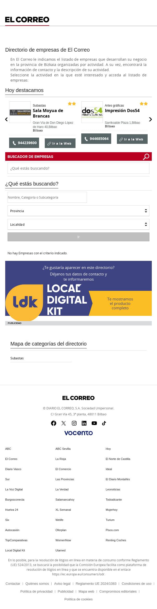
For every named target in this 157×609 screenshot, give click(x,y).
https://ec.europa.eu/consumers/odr (78, 574)
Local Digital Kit (15, 550)
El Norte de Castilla (118, 458)
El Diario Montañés (118, 479)
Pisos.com (112, 530)
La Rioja (60, 458)
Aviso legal (62, 584)
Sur (7, 479)
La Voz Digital (14, 489)
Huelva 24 (11, 509)
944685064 (96, 138)
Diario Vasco (13, 469)
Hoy (108, 448)
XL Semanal (63, 509)
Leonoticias (113, 489)
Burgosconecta (14, 499)
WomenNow (63, 540)
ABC (8, 448)
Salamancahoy (64, 499)
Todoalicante (114, 499)
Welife (59, 519)
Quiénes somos (37, 584)
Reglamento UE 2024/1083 (96, 584)
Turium (110, 519)
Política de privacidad (36, 591)
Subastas (17, 358)
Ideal (109, 469)
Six (7, 519)
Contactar (12, 584)
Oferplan (60, 530)
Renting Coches (116, 540)
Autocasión (12, 530)
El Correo (11, 458)
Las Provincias (64, 479)
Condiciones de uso (136, 584)
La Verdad (61, 489)
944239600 (24, 142)
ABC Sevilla (63, 448)
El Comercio (63, 469)
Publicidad (65, 591)
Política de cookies (78, 599)
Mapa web (86, 591)
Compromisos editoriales (118, 591)
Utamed (60, 550)
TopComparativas (16, 540)
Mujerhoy (111, 509)
